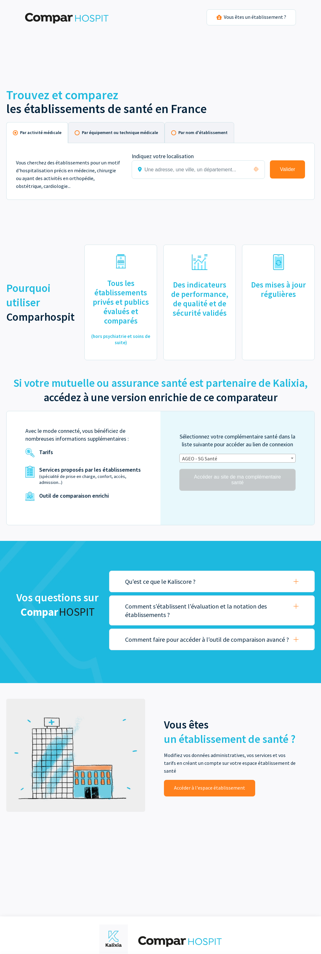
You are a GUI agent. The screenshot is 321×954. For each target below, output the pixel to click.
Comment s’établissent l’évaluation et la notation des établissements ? (196, 610)
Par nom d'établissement (203, 132)
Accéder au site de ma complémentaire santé (237, 479)
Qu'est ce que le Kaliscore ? (160, 581)
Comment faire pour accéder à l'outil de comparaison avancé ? (207, 639)
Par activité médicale (40, 132)
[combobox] (237, 458)
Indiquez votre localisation (163, 156)
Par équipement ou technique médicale (120, 132)
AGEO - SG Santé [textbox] (199, 458)
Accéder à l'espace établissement (209, 788)
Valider (287, 169)
